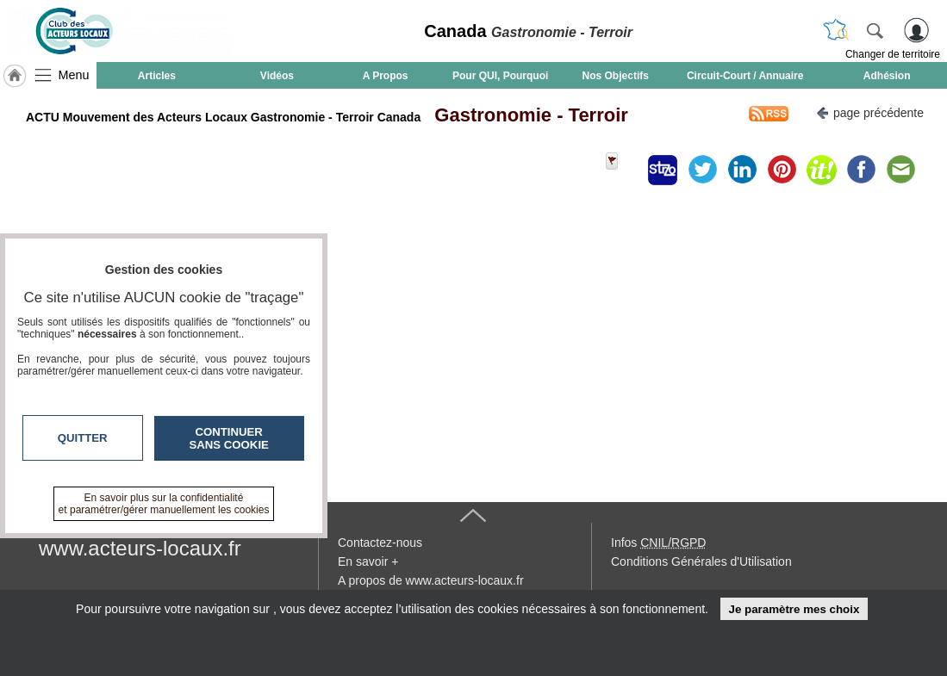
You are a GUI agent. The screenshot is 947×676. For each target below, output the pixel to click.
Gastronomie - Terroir (526, 115)
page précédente (870, 111)
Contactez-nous (380, 542)
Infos (658, 542)
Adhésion (887, 76)
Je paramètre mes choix (793, 609)
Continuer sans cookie (229, 438)
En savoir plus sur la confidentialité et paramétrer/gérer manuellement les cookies (164, 504)
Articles (157, 76)
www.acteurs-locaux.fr (140, 548)
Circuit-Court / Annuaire (745, 76)
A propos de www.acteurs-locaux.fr (431, 580)
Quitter (83, 437)
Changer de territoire (892, 54)
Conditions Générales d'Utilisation (701, 561)
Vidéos (277, 76)
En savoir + (368, 561)
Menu (74, 75)
